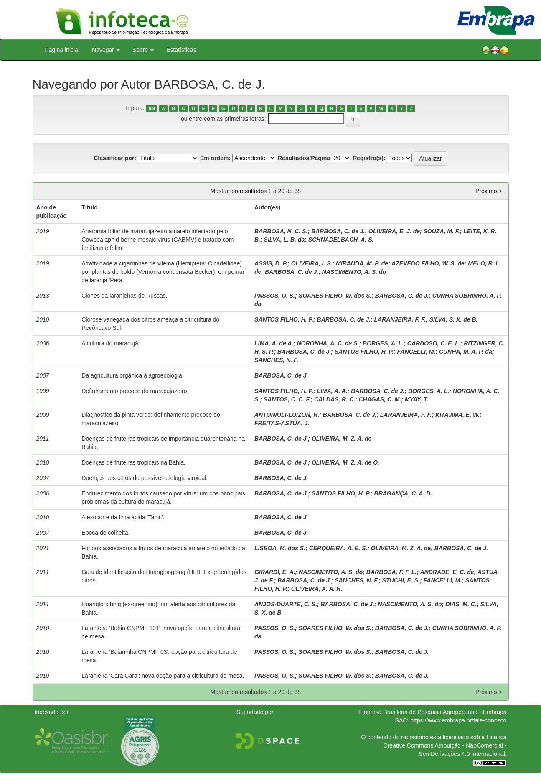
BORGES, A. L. (383, 343)
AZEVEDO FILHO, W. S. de (428, 263)
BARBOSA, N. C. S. (281, 231)
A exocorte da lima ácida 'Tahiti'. (122, 517)
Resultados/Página (304, 158)
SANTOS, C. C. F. (287, 399)
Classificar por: (115, 158)
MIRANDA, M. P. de (362, 263)
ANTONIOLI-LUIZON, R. (286, 414)
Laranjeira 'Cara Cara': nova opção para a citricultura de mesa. (162, 675)
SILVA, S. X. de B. (453, 319)
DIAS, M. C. (461, 604)
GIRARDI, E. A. (274, 572)
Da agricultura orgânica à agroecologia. (132, 375)
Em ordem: (215, 158)
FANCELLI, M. (416, 351)
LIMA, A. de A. (273, 343)
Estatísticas (181, 49)
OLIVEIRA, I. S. (312, 263)
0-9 (152, 108)
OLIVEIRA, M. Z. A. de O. (345, 462)
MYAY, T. (416, 399)
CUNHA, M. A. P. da (465, 351)
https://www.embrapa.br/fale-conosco (458, 720)
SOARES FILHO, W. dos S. (335, 295)
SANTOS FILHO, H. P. (283, 319)
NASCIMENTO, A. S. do (354, 271)
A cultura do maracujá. (110, 343)
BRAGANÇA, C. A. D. (403, 493)
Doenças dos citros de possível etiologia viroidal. (144, 478)
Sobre (143, 49)
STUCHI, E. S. (401, 580)
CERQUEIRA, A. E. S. (338, 548)
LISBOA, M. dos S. (279, 548)
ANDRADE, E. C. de (447, 572)
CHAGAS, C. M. (379, 399)
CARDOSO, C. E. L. (433, 343)
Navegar (106, 49)
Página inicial (62, 49)
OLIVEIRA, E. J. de (394, 231)
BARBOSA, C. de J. (338, 231)
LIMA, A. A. (332, 391)
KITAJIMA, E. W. (457, 414)
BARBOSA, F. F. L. (391, 572)
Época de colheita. (105, 532)
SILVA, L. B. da (284, 239)
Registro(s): (369, 158)
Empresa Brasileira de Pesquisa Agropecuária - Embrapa (432, 712)
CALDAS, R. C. (334, 399)
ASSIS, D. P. (270, 263)
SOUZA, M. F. (442, 231)
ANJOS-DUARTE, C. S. (285, 604)
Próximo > (488, 191)
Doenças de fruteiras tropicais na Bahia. (133, 462)
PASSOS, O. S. (274, 295)
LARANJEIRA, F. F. (400, 319)
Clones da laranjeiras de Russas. (124, 295)
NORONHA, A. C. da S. (328, 343)
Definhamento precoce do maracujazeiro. (134, 391)
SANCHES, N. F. (276, 360)
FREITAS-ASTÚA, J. (281, 423)
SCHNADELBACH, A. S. (341, 239)
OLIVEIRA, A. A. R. (317, 588)
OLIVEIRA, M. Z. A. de (341, 438)
